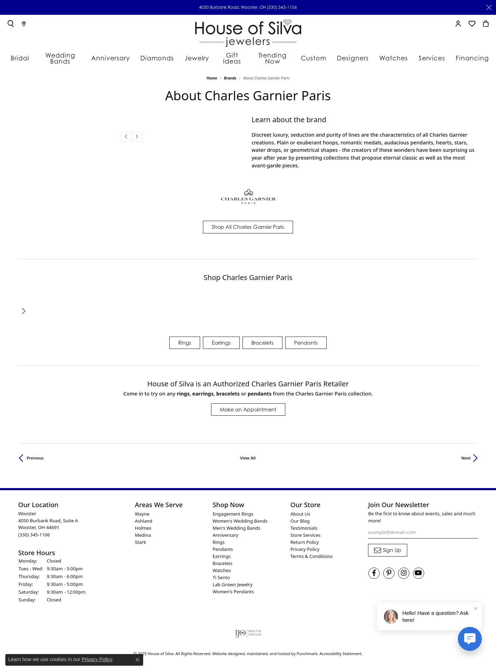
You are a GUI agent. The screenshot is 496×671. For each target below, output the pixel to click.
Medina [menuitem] (143, 531)
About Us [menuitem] (300, 510)
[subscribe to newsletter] (387, 546)
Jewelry (194, 55)
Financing (467, 55)
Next (466, 454)
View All (248, 454)
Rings (184, 339)
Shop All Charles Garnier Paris (248, 223)
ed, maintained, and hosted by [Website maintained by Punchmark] (268, 650)
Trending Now (275, 55)
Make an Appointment (248, 406)
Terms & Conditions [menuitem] (312, 553)
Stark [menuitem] (140, 538)
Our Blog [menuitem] (300, 517)
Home (212, 74)
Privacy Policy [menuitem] (305, 545)
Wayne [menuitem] (142, 510)
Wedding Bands (65, 55)
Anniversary (114, 55)
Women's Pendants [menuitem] (233, 588)
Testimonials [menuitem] (304, 524)
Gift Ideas (231, 55)
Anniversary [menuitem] (226, 531)
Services (430, 55)
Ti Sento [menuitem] (221, 574)
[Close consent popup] (137, 660)
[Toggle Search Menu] (10, 23)
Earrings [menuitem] (222, 553)
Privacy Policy (97, 659)
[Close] (489, 7)
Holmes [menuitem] (143, 524)
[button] (73, 501)
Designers (355, 55)
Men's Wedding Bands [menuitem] (237, 524)
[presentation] (126, 133)
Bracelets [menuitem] (223, 560)
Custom (318, 55)
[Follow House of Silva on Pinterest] (389, 569)
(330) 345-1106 (282, 7)
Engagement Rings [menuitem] (233, 510)
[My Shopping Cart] (486, 23)
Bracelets (262, 339)
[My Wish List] (471, 23)
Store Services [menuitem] (306, 531)
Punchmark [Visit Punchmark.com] (307, 650)
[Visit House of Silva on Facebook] (374, 569)
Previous (35, 454)
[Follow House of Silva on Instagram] (403, 569)
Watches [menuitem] (222, 567)
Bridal (23, 55)
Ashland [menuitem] (143, 517)
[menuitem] (248, 630)
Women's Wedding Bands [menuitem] (240, 517)
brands (230, 74)
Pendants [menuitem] (223, 545)
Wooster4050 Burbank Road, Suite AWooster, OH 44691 (48, 520)
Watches (394, 55)
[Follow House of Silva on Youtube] (418, 569)
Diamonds (157, 55)
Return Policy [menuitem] (305, 538)
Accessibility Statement (341, 650)
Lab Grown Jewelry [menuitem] (233, 581)
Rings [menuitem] (219, 538)
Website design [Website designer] (226, 650)
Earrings (221, 339)
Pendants (306, 339)
